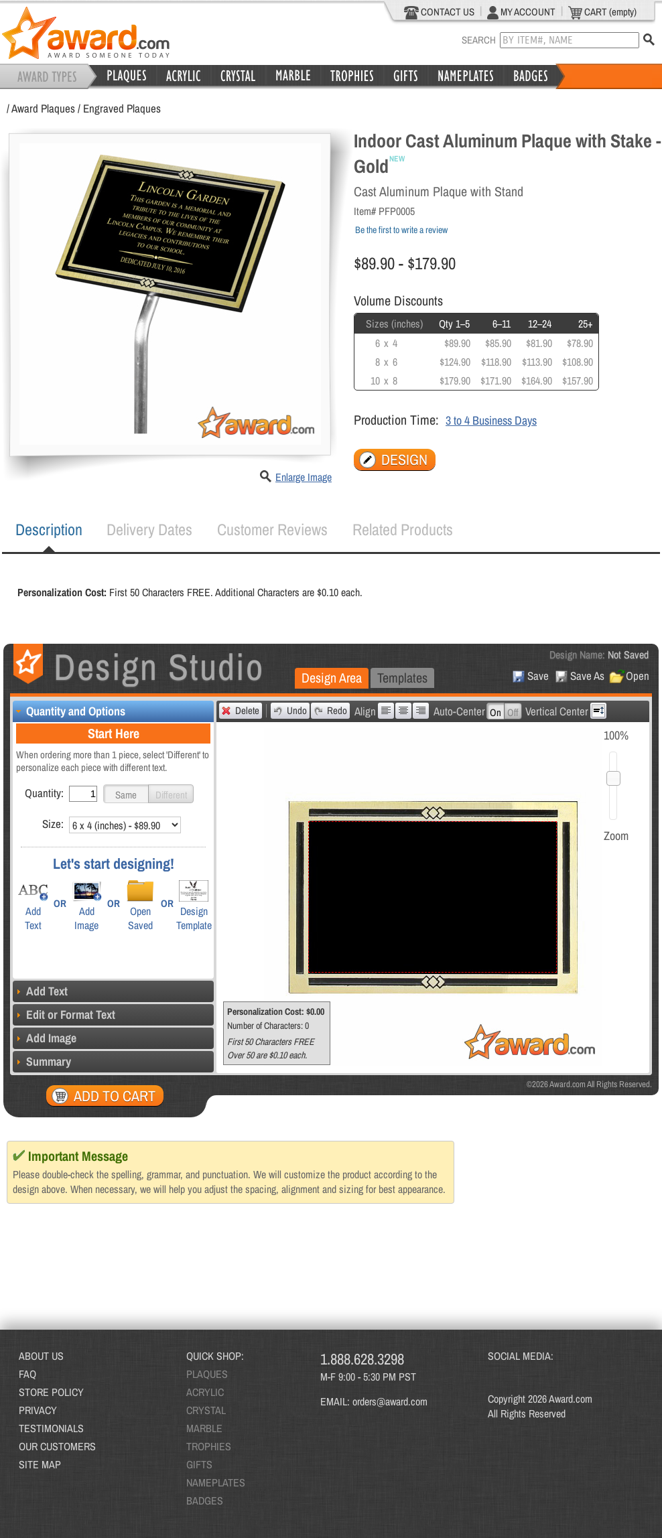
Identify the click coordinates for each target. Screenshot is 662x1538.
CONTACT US (439, 12)
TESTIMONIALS (51, 1428)
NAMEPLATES (215, 1482)
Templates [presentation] (402, 678)
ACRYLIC (205, 1392)
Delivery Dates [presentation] (149, 529)
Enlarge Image (303, 477)
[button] (126, 793)
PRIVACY (38, 1410)
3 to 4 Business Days (491, 420)
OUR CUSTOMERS (57, 1446)
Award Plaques (43, 108)
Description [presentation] (48, 529)
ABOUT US (41, 1355)
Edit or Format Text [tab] (64, 1014)
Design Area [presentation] (332, 678)
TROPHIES (208, 1446)
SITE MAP (40, 1464)
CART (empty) (602, 12)
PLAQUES (207, 1374)
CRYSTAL (206, 1410)
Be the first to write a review (401, 230)
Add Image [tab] (44, 1038)
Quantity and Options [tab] (69, 711)
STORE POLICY (51, 1392)
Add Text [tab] (40, 991)
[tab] (49, 530)
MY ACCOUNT (521, 12)
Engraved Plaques (122, 108)
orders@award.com (389, 1401)
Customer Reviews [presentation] (272, 529)
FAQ (27, 1374)
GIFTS (199, 1464)
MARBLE (204, 1428)
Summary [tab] (42, 1061)
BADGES (204, 1500)
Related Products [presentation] (402, 529)
